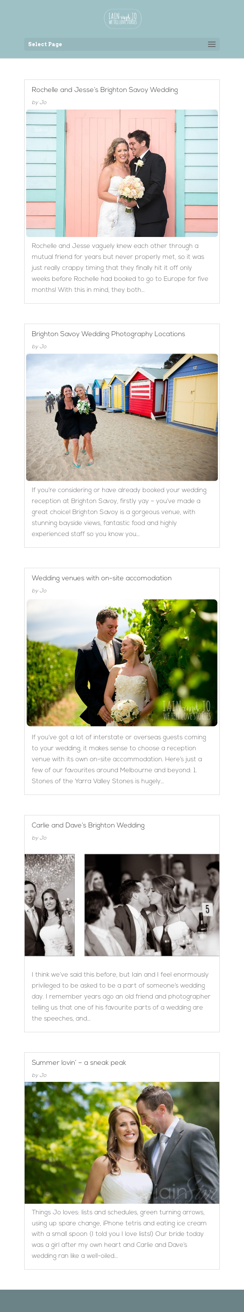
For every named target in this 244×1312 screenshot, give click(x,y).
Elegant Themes (110, 1300)
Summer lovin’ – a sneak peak (79, 1063)
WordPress (161, 1300)
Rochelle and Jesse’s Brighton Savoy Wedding (105, 90)
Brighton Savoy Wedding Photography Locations (108, 334)
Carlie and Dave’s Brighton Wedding (88, 825)
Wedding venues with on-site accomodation (102, 578)
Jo (42, 103)
